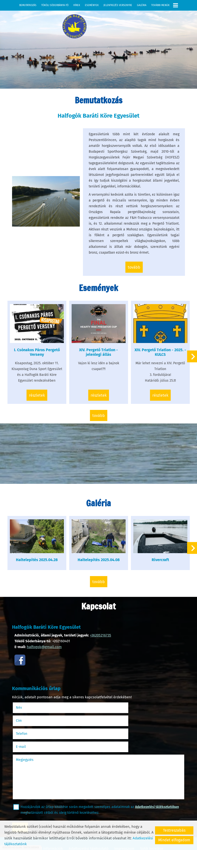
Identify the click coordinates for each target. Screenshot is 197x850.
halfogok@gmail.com (44, 646)
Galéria (141, 5)
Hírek (76, 5)
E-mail (113, 719)
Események (92, 5)
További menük (164, 5)
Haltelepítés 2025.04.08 (99, 560)
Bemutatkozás (27, 5)
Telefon (30, 719)
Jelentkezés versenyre (117, 5)
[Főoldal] (69, 27)
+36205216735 (100, 634)
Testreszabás (174, 830)
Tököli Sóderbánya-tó (54, 5)
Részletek (39, 400)
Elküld (22, 799)
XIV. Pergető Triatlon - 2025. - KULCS (158, 357)
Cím (105, 706)
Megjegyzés (27, 732)
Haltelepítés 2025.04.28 (38, 560)
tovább (133, 274)
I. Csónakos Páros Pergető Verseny (38, 357)
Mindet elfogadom (174, 840)
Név (27, 706)
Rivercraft (158, 560)
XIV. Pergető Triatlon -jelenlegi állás (98, 357)
